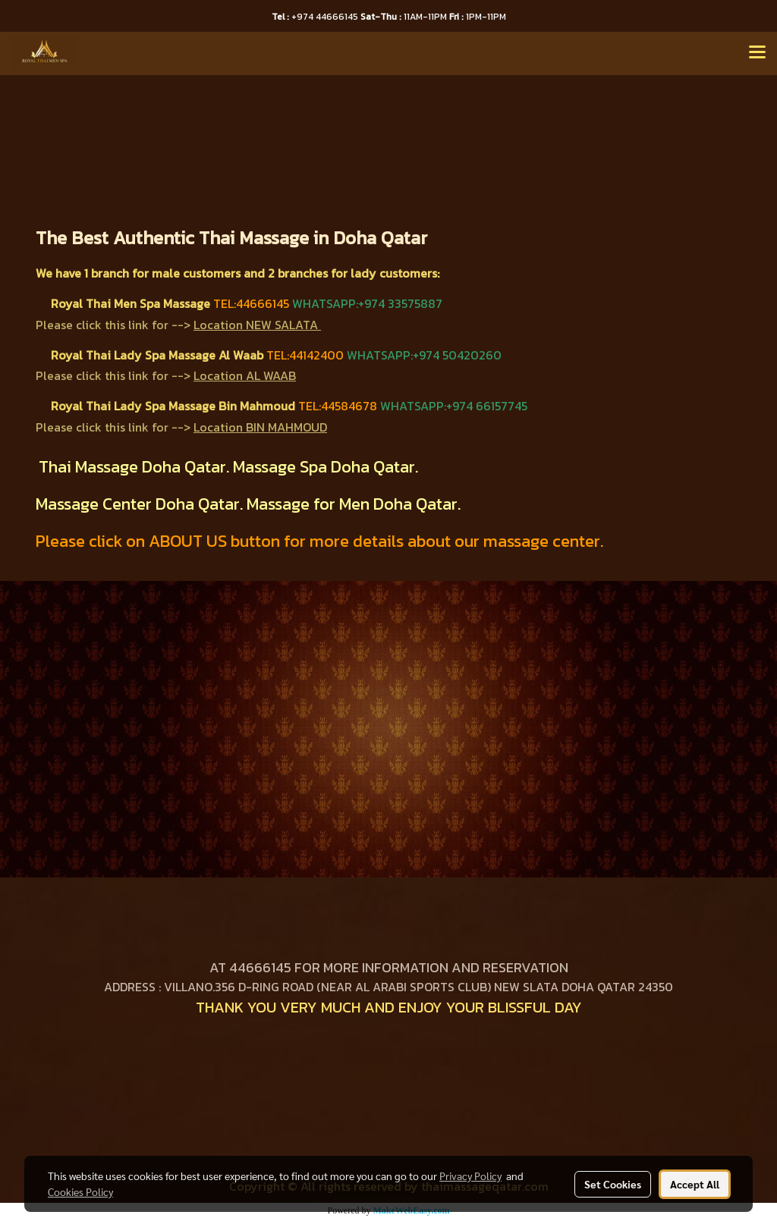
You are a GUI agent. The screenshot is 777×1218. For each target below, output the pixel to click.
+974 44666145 (316, 17)
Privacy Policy (470, 1175)
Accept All (694, 1184)
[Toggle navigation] (757, 53)
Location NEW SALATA (255, 324)
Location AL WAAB (244, 375)
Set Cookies (612, 1184)
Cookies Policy (80, 1191)
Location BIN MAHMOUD (260, 427)
